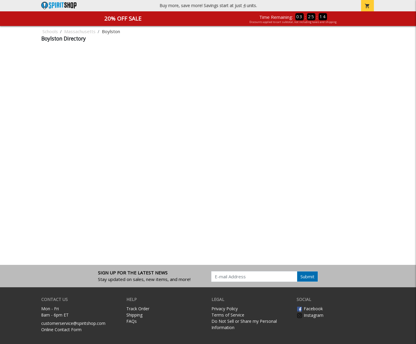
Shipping (134, 315)
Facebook (310, 308)
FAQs (131, 321)
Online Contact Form (61, 329)
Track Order (137, 308)
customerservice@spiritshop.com (73, 323)
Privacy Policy (224, 308)
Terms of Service (227, 315)
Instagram (310, 315)
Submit (307, 277)
